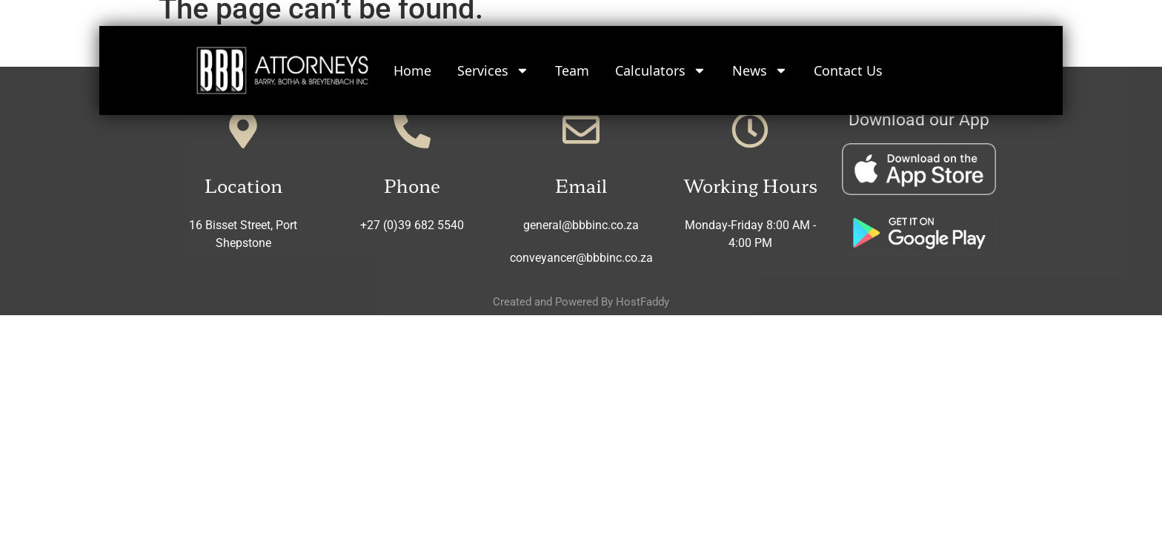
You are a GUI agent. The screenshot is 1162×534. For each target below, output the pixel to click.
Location (243, 185)
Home (412, 67)
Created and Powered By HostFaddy (581, 302)
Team (572, 67)
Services (493, 66)
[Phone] (412, 129)
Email (581, 185)
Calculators (660, 66)
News (760, 66)
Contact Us (848, 67)
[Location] (243, 129)
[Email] (581, 129)
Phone (412, 185)
